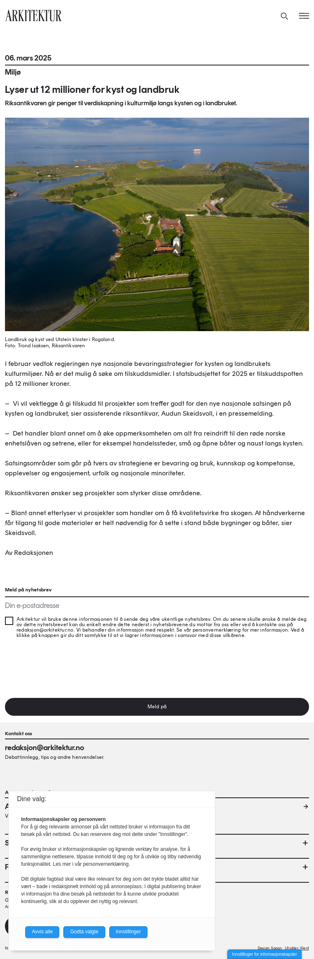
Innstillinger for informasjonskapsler (264, 954)
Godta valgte (84, 932)
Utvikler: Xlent (297, 948)
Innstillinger (128, 932)
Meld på (157, 707)
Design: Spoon (270, 948)
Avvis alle (42, 932)
